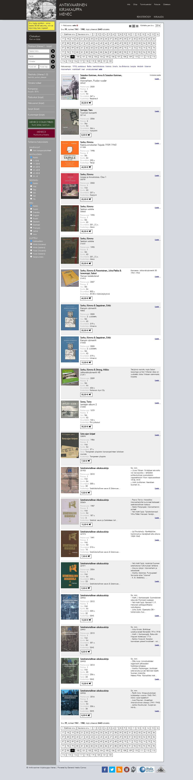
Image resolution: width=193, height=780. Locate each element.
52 (135, 43)
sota (74, 26)
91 (130, 52)
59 (72, 48)
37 (63, 43)
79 (72, 52)
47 (111, 43)
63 (92, 48)
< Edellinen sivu (68, 34)
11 (133, 34)
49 (120, 43)
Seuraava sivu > (84, 34)
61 (82, 48)
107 (118, 57)
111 (141, 57)
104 (101, 57)
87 (111, 52)
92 (135, 52)
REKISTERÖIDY (144, 17)
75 (149, 48)
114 (63, 61)
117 (81, 61)
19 (72, 39)
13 (143, 34)
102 (89, 57)
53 (139, 43)
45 (101, 43)
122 (110, 61)
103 (95, 57)
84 (96, 52)
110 (136, 57)
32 (135, 39)
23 (92, 39)
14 (148, 34)
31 (130, 39)
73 (139, 48)
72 (135, 48)
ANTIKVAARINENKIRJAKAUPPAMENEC (73, 9)
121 (104, 61)
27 (111, 39)
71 (130, 48)
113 (153, 57)
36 (154, 39)
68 (115, 48)
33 (139, 39)
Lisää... (158, 79)
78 (68, 52)
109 (130, 57)
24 (96, 39)
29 (120, 39)
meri (83, 69)
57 (63, 48)
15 (153, 34)
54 (144, 43)
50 (125, 43)
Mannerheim (66, 69)
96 (154, 52)
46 (106, 43)
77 (63, 52)
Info (128, 5)
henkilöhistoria (98, 66)
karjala (133, 66)
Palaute (157, 5)
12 (138, 34)
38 (68, 43)
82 (87, 52)
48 (115, 43)
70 (125, 48)
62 (87, 48)
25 (101, 39)
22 (87, 39)
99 (72, 57)
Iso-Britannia (124, 66)
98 (68, 57)
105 (107, 57)
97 (63, 57)
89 (120, 52)
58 (68, 48)
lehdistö (140, 66)
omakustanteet (92, 69)
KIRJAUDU (159, 17)
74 (144, 48)
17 (63, 39)
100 (77, 57)
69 (120, 48)
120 (98, 61)
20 (77, 39)
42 (87, 43)
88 (115, 52)
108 (124, 57)
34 (144, 39)
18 (68, 39)
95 (149, 52)
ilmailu (115, 66)
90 (125, 52)
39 (72, 43)
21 (82, 39)
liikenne (147, 66)
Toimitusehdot (145, 5)
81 (82, 52)
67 (111, 48)
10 (129, 34)
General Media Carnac (76, 768)
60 (77, 48)
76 (154, 48)
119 (92, 61)
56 (154, 43)
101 (83, 57)
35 (149, 39)
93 (139, 52)
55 (149, 43)
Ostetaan (166, 5)
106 (112, 57)
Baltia (89, 66)
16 (157, 34)
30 (125, 39)
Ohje (135, 5)
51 (130, 43)
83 (92, 52)
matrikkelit (76, 69)
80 (77, 52)
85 (101, 52)
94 (144, 52)
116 (75, 61)
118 (86, 61)
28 (115, 39)
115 (69, 61)
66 (106, 48)
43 (92, 43)
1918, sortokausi (79, 66)
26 (106, 39)
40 (77, 43)
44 (96, 43)
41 (82, 43)
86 (106, 52)
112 (147, 57)
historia (108, 66)
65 (101, 48)
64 (96, 48)
